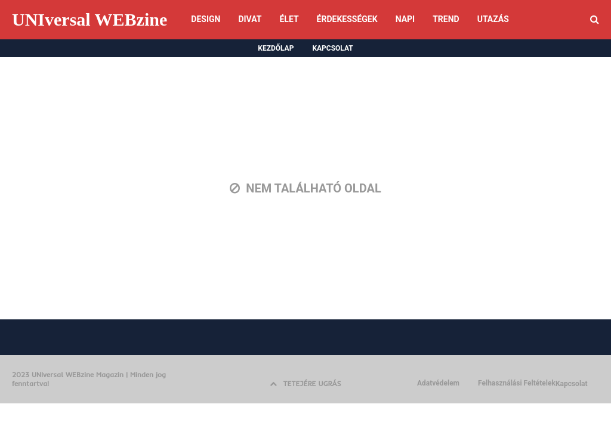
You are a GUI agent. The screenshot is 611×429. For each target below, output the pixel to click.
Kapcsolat (572, 384)
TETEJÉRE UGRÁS (305, 383)
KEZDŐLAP (276, 48)
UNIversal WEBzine (89, 19)
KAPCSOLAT (332, 48)
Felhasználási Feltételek (517, 383)
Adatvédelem (438, 383)
